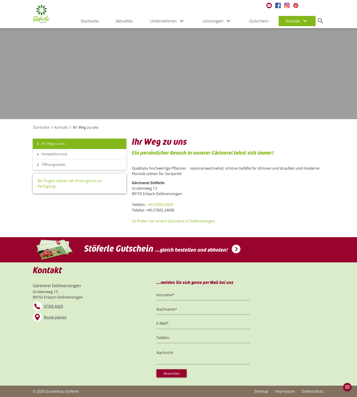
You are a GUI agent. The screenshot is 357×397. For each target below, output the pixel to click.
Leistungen (217, 21)
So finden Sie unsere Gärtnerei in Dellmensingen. (174, 221)
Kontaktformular (52, 155)
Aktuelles (124, 21)
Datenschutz (313, 391)
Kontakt (297, 21)
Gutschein (258, 21)
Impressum (285, 391)
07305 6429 (53, 304)
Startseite (90, 21)
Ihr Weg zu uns (50, 144)
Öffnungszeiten (51, 165)
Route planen (55, 315)
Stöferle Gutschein (156, 247)
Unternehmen (167, 21)
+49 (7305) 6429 (159, 204)
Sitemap (261, 391)
